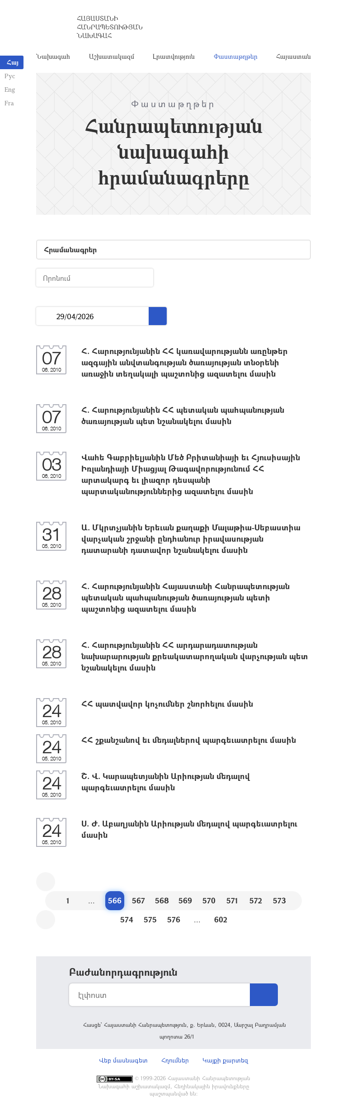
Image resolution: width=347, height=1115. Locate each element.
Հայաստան (293, 56)
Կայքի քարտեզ (225, 1060)
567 (138, 900)
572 (255, 900)
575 (150, 919)
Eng (10, 89)
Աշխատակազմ (111, 56)
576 (173, 919)
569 (185, 900)
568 (162, 900)
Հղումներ (175, 1060)
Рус (10, 75)
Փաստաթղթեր (236, 56)
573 (279, 900)
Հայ (13, 62)
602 (220, 919)
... (46, 316)
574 (126, 919)
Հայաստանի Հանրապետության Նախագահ (110, 27)
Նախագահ (53, 56)
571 (232, 900)
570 (209, 900)
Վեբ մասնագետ (123, 1060)
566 (115, 900)
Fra (9, 103)
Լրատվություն (174, 56)
